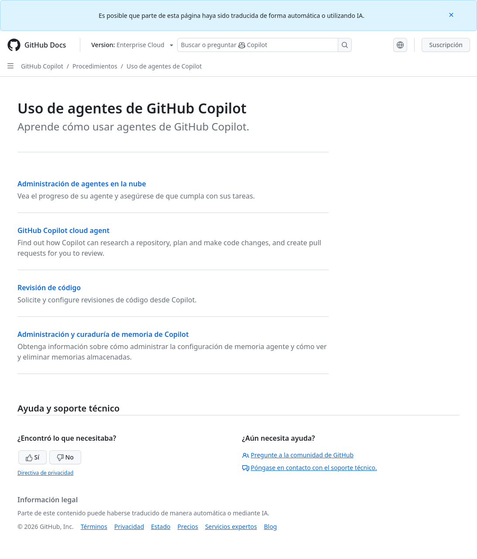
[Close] (452, 14)
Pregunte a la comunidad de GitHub (298, 455)
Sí (32, 457)
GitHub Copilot (42, 66)
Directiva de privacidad (45, 473)
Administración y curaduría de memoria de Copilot (103, 334)
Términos (94, 526)
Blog (270, 526)
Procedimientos (94, 66)
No (65, 457)
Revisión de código (49, 287)
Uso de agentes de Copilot (164, 66)
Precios (188, 526)
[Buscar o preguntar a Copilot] (264, 45)
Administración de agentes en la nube (81, 184)
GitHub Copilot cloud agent (63, 230)
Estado (160, 526)
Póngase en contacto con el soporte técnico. (309, 467)
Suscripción (446, 45)
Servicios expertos (231, 526)
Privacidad (129, 526)
